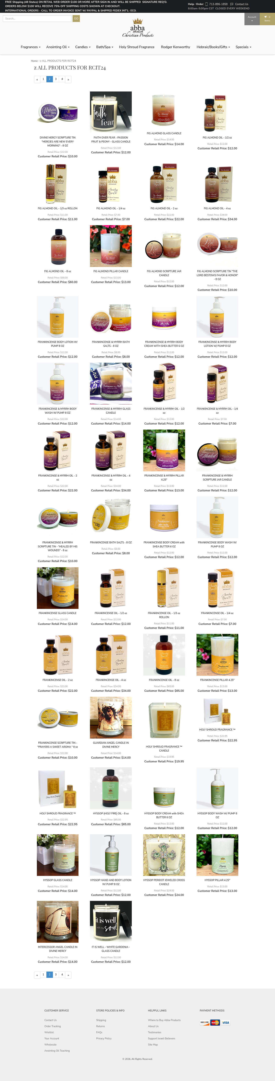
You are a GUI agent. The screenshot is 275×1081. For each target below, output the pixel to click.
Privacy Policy (104, 1039)
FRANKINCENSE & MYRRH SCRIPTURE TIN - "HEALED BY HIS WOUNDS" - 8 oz (57, 547)
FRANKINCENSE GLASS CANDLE (58, 614)
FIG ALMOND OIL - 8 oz (57, 271)
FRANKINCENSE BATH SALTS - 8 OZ (111, 543)
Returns (100, 1027)
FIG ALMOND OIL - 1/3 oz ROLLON (57, 209)
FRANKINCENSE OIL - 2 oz (58, 680)
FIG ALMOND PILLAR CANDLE (110, 271)
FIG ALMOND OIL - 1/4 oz (110, 209)
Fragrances (30, 47)
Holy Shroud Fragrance (137, 47)
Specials (243, 47)
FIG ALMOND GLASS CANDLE (164, 134)
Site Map (153, 1045)
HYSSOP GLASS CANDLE (57, 881)
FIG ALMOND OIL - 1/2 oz (217, 138)
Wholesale (50, 1045)
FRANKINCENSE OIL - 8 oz (164, 680)
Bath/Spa (104, 47)
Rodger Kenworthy (176, 47)
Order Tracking (52, 1027)
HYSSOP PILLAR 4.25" (217, 881)
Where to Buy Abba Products (164, 1021)
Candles (83, 47)
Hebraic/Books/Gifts (213, 47)
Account (252, 18)
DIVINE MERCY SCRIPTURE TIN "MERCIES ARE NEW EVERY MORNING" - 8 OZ (57, 142)
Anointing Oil (58, 47)
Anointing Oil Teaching (57, 1051)
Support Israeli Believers (161, 1039)
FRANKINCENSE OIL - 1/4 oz (217, 614)
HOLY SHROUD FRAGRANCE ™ (217, 730)
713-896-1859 (218, 4)
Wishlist (49, 1033)
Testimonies (154, 1033)
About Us (153, 1027)
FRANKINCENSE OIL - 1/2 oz (111, 614)
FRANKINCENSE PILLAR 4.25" (217, 680)
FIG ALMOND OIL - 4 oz (217, 209)
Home (34, 61)
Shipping (101, 1021)
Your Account (51, 1039)
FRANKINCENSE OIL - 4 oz (111, 680)
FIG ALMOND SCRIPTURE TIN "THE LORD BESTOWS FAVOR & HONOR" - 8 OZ (217, 276)
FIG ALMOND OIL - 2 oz (164, 209)
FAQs (99, 1033)
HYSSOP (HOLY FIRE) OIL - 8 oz (111, 814)
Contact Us (241, 4)
